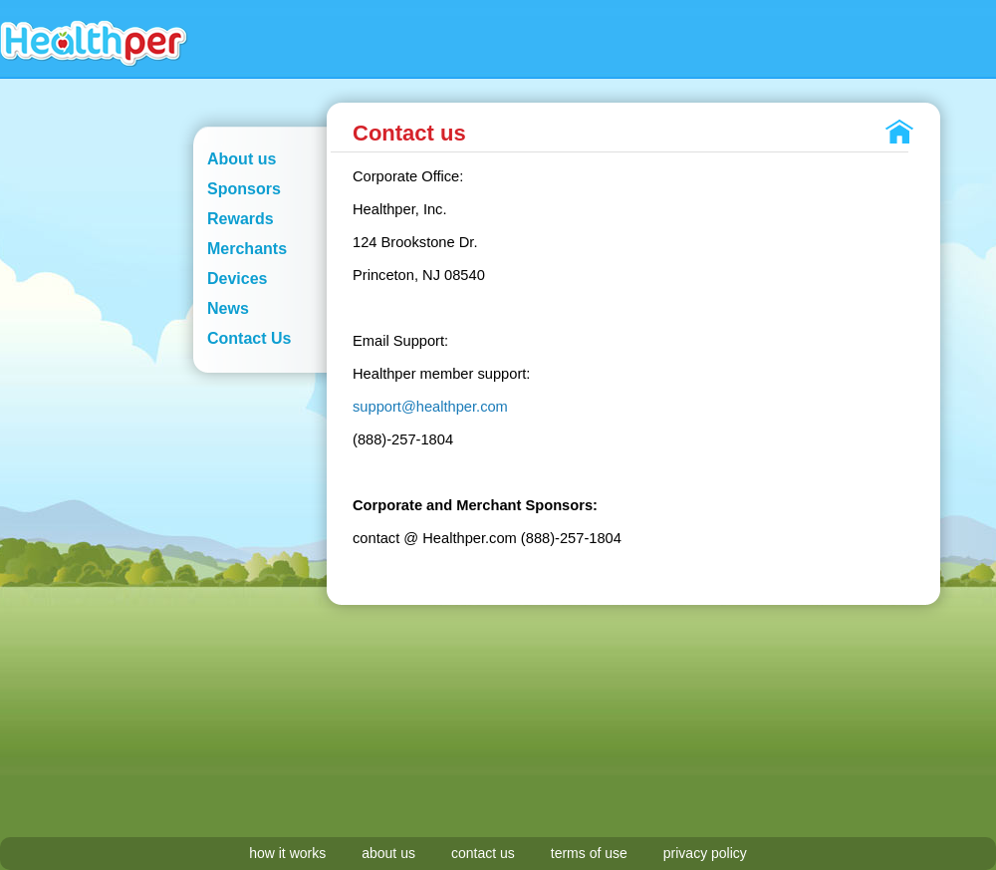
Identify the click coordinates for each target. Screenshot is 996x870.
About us (241, 158)
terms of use (589, 853)
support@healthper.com (430, 407)
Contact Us (249, 338)
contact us (483, 853)
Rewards (240, 218)
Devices (237, 278)
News (228, 308)
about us (388, 853)
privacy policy (705, 853)
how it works (287, 853)
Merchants (247, 248)
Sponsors (244, 188)
